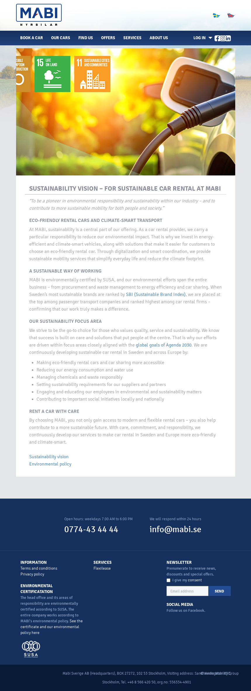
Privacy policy (32, 574)
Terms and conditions (38, 568)
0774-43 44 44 (91, 529)
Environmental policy (50, 464)
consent (195, 580)
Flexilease (102, 568)
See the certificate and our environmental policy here (51, 627)
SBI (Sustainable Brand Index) (156, 294)
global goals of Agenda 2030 (163, 345)
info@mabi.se (175, 529)
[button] (201, 38)
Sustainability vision (49, 456)
